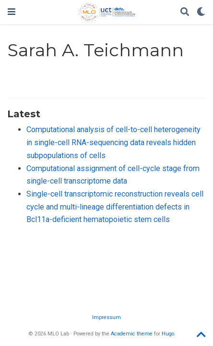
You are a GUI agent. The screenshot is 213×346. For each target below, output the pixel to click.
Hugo (168, 334)
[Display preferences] (201, 12)
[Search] (184, 12)
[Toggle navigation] (11, 11)
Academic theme (132, 334)
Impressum (106, 317)
